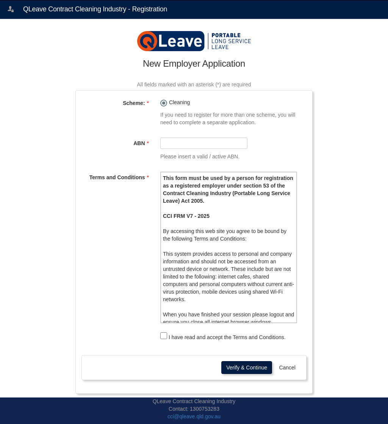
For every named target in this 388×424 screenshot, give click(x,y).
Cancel (287, 368)
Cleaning (179, 102)
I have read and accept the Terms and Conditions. (223, 336)
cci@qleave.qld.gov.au (194, 416)
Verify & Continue (246, 368)
